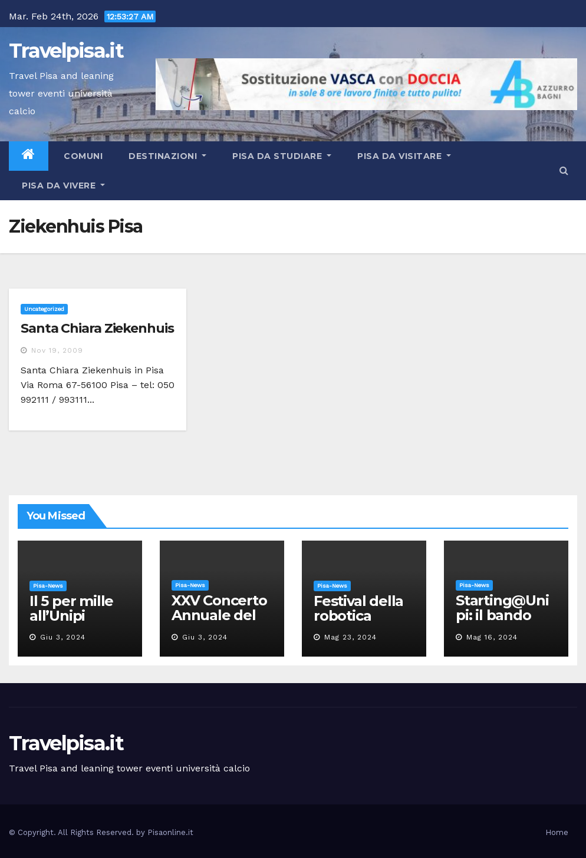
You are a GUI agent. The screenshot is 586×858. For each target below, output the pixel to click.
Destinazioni (167, 156)
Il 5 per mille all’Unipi (71, 608)
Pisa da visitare (404, 156)
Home (556, 832)
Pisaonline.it (170, 832)
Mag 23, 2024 (350, 637)
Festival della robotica (358, 608)
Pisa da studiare (281, 156)
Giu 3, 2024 (62, 637)
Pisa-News (48, 585)
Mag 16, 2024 (492, 637)
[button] (564, 170)
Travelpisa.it (66, 50)
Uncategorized (44, 309)
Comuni (82, 156)
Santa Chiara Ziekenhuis (97, 328)
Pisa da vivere (63, 185)
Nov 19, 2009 (57, 350)
